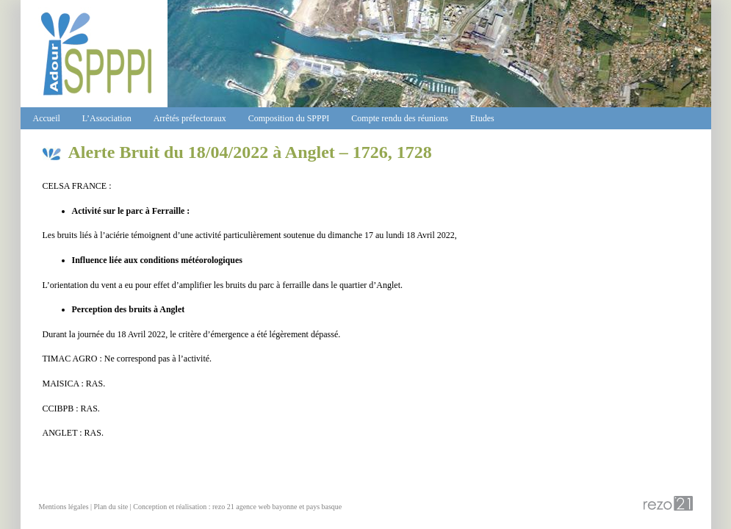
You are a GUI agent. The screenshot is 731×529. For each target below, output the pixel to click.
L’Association (107, 118)
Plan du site (111, 507)
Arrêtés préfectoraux (190, 118)
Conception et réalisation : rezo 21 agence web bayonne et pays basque (237, 507)
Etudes (482, 118)
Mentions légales (64, 507)
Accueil (46, 118)
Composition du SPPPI (289, 118)
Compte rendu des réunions (399, 118)
